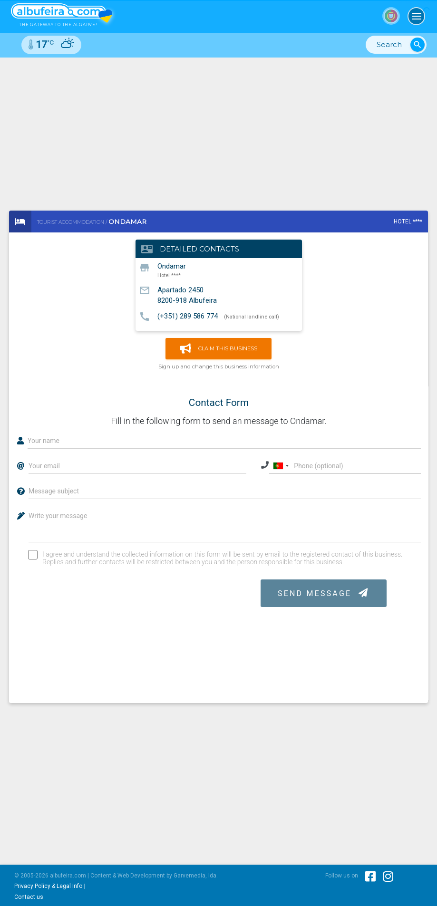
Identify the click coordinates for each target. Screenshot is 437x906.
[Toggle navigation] (417, 16)
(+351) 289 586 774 (187, 316)
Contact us (28, 897)
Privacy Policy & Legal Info (48, 886)
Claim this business (218, 349)
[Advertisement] (218, 128)
